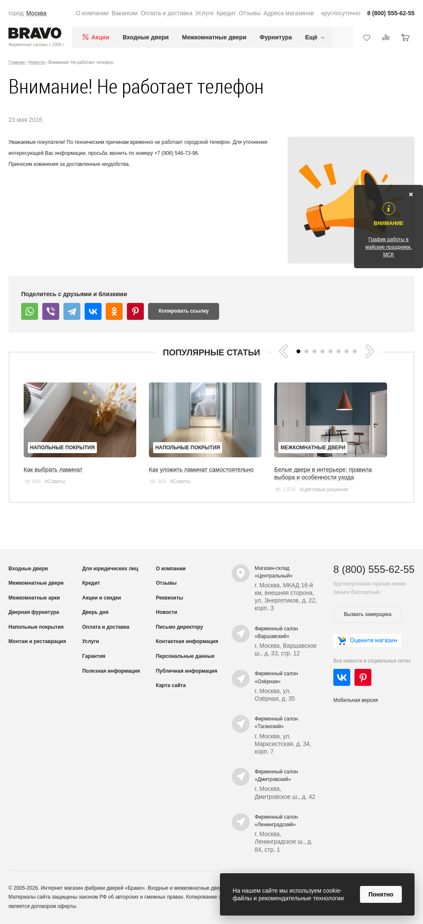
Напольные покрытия (62, 448)
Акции (100, 37)
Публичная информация (186, 671)
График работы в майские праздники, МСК (388, 247)
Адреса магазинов (289, 13)
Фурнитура (276, 37)
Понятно (380, 894)
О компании (92, 13)
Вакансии (125, 13)
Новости (166, 612)
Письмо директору (179, 627)
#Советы (55, 481)
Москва (36, 13)
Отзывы (250, 13)
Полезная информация (111, 671)
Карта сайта (171, 685)
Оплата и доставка (166, 13)
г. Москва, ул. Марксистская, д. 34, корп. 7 (283, 744)
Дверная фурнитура (33, 612)
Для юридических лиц (110, 569)
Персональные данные (185, 656)
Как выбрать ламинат (53, 469)
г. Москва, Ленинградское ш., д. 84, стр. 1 (284, 841)
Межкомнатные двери (214, 37)
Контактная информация (187, 641)
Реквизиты (169, 598)
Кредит (226, 13)
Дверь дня (95, 612)
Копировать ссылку (184, 311)
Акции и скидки (101, 598)
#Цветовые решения (323, 489)
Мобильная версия (355, 700)
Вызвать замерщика (367, 614)
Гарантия (93, 656)
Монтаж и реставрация (37, 641)
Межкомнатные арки (34, 598)
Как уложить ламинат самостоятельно (201, 469)
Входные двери (146, 37)
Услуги (204, 13)
